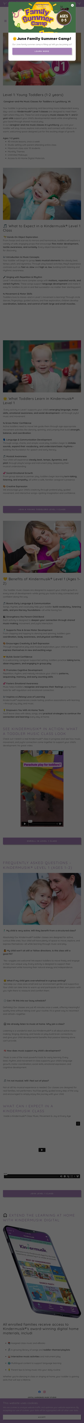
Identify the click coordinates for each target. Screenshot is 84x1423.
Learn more (42, 51)
